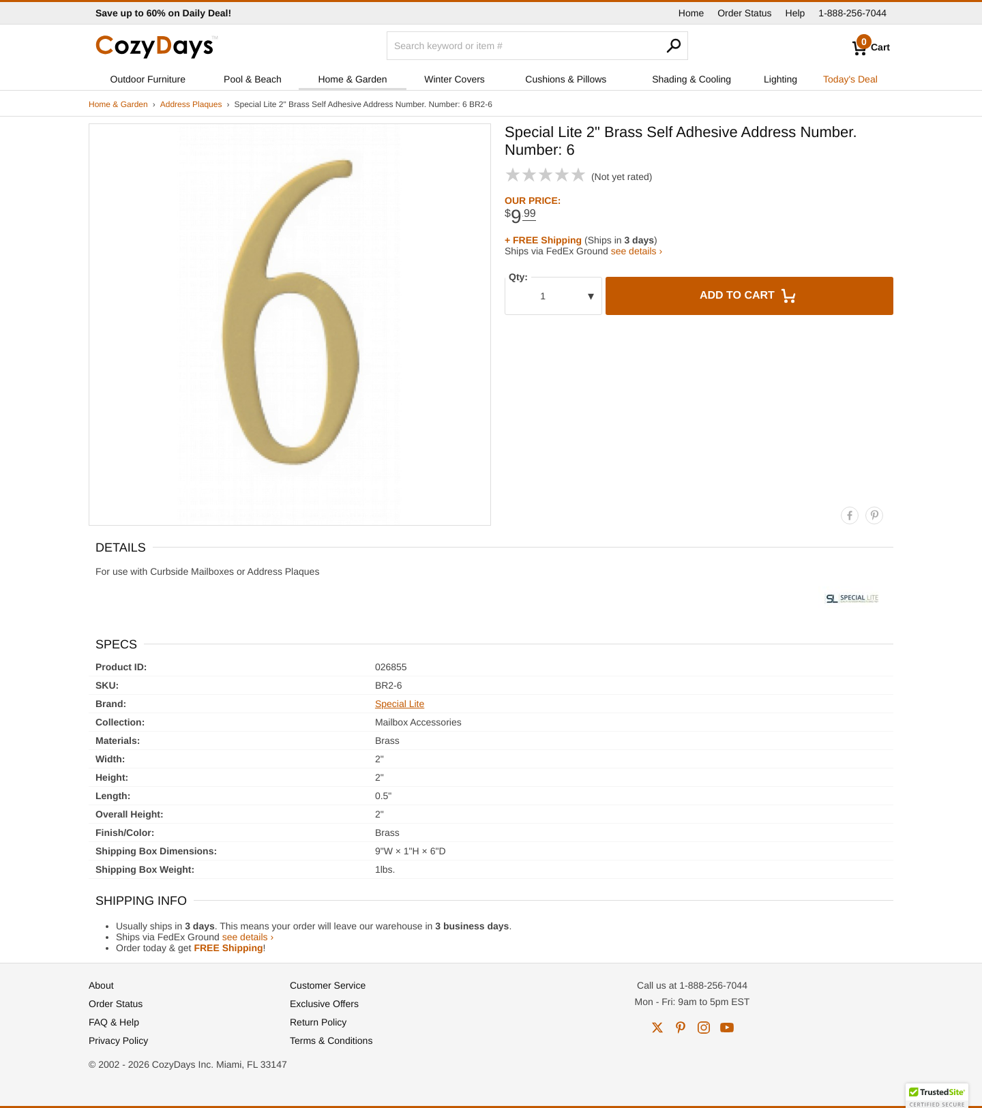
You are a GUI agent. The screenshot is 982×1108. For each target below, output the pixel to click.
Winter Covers (454, 79)
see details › (636, 250)
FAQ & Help (114, 1022)
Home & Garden (352, 79)
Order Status (744, 13)
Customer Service (328, 985)
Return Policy (318, 1022)
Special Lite (399, 703)
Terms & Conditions (331, 1040)
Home (691, 13)
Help (795, 13)
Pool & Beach (253, 79)
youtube (727, 1027)
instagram (704, 1027)
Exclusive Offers (324, 1003)
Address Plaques (191, 104)
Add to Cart (749, 296)
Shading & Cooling (691, 79)
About (101, 985)
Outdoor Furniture (148, 79)
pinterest (680, 1027)
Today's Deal (850, 79)
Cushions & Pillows (565, 79)
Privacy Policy (118, 1040)
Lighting (780, 79)
